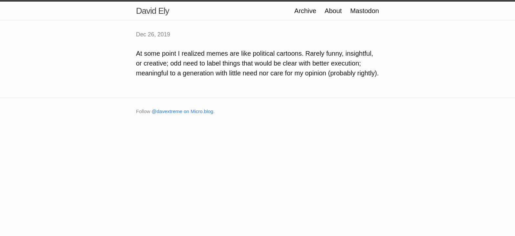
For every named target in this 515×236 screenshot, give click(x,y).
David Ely (152, 11)
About (333, 10)
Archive (305, 10)
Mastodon (364, 10)
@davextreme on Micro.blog (182, 111)
